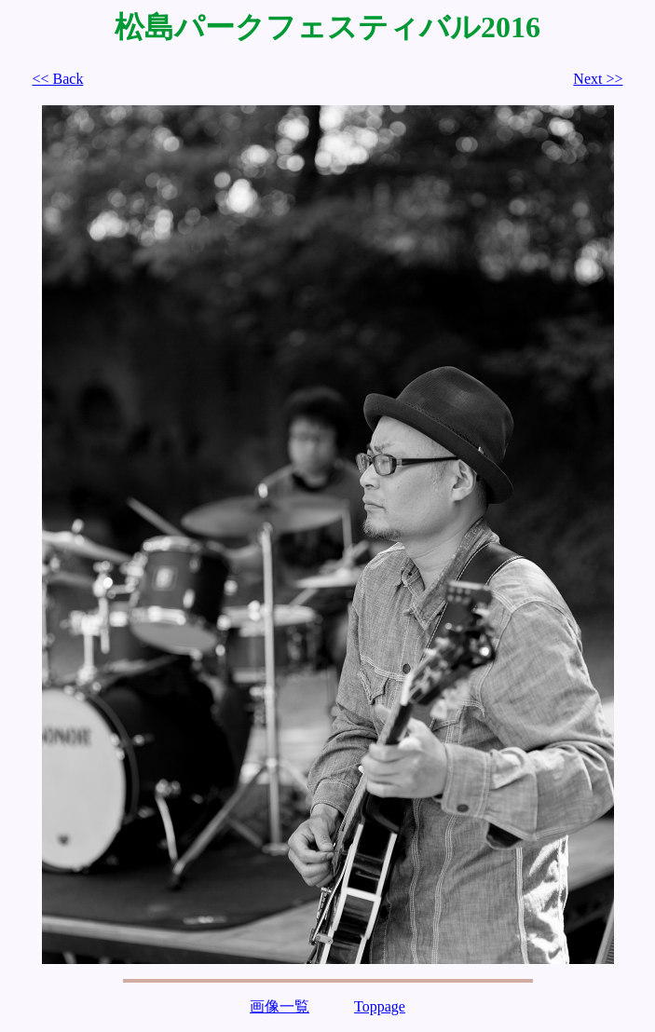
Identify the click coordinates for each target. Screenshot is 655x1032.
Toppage (379, 1006)
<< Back (58, 79)
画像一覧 (279, 1006)
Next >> (597, 79)
